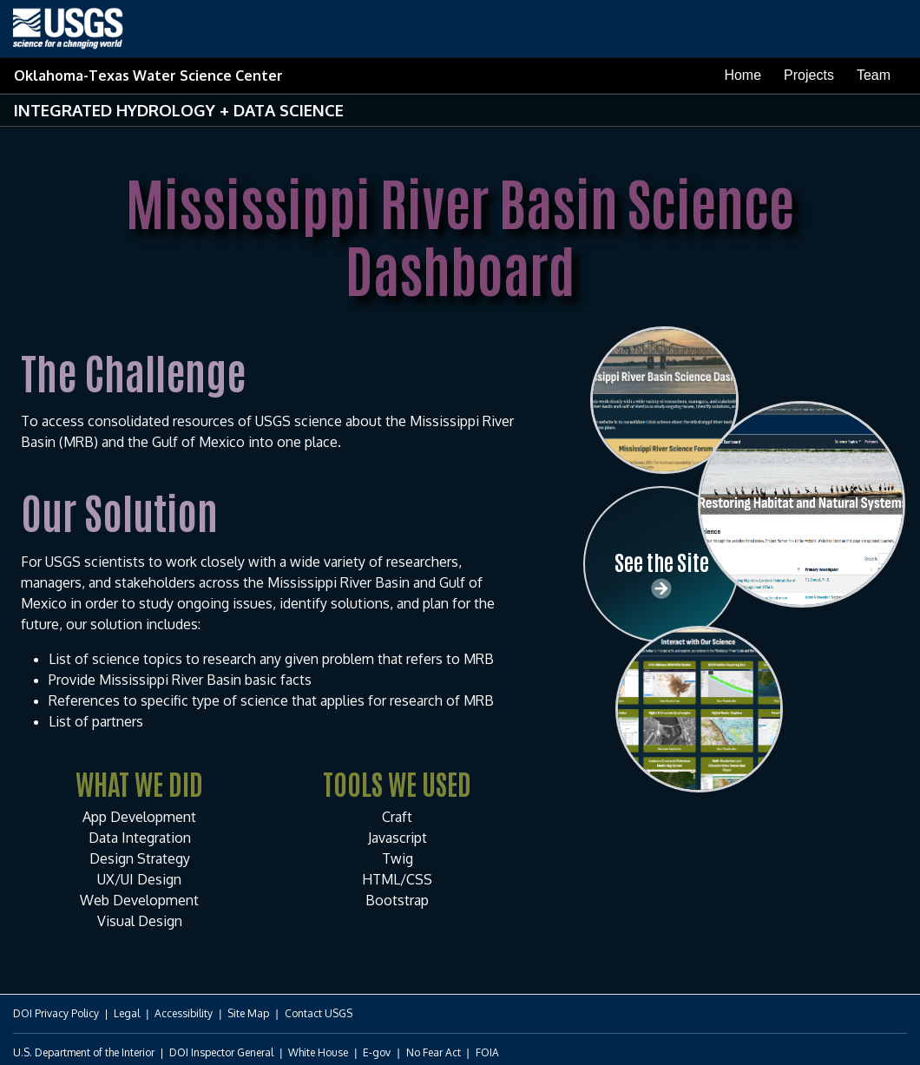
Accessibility (183, 1013)
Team (873, 75)
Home (742, 75)
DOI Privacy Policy (56, 1013)
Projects (809, 75)
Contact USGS (318, 1013)
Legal (127, 1013)
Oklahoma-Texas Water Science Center (148, 75)
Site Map (248, 1013)
